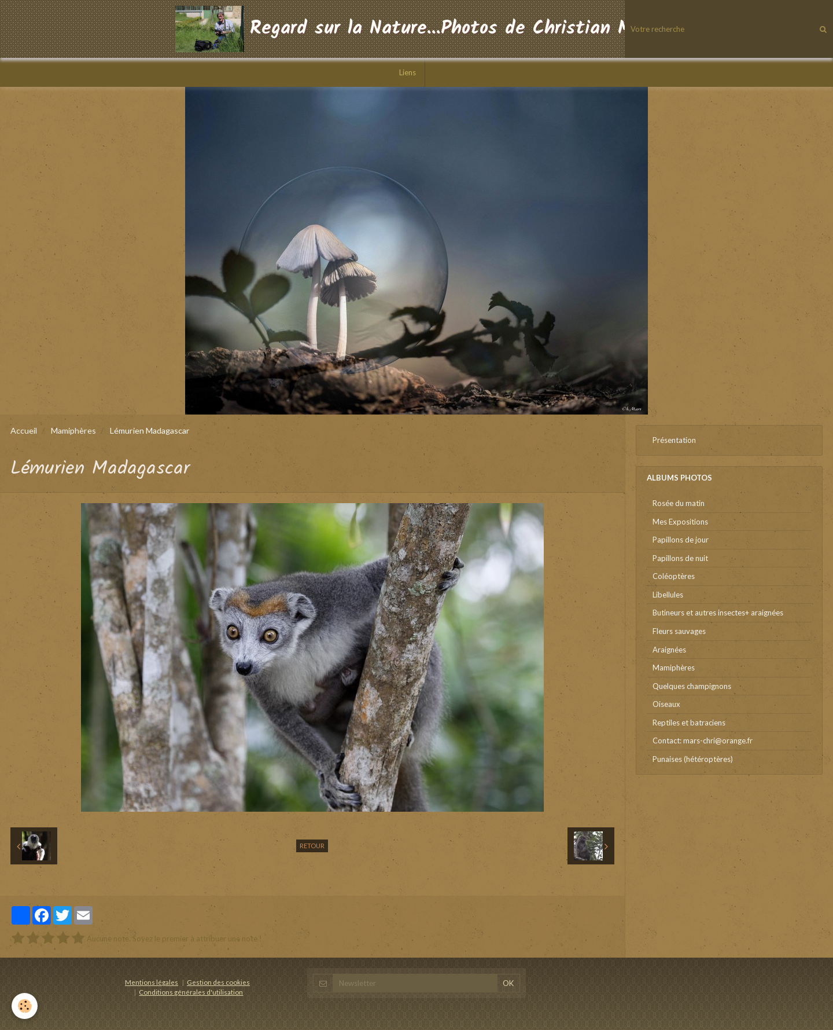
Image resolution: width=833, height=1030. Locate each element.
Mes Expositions (680, 521)
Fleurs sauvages (679, 631)
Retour (312, 845)
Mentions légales (151, 982)
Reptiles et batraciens (689, 722)
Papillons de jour (681, 539)
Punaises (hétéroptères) (693, 759)
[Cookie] (25, 1006)
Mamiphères (73, 430)
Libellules (668, 594)
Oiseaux (666, 704)
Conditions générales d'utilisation (191, 992)
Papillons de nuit (680, 558)
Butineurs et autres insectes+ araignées (718, 612)
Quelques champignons (692, 686)
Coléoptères (674, 576)
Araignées (669, 649)
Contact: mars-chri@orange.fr (703, 740)
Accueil (23, 430)
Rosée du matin (679, 503)
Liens (407, 72)
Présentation (674, 440)
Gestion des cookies (218, 982)
